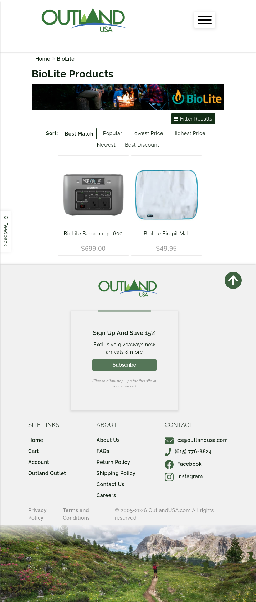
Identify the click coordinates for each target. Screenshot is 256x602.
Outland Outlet (47, 473)
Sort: (52, 133)
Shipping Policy (116, 473)
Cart (33, 451)
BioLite (66, 59)
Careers (106, 495)
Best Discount (142, 145)
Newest (106, 145)
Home (42, 59)
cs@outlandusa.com (196, 440)
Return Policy (113, 462)
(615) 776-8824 (188, 451)
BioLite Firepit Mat (166, 233)
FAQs (103, 451)
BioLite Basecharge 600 (93, 233)
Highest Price (189, 133)
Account (38, 462)
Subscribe (124, 365)
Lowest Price (147, 133)
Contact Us (110, 484)
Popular (112, 133)
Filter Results (193, 119)
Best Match (79, 134)
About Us (108, 440)
